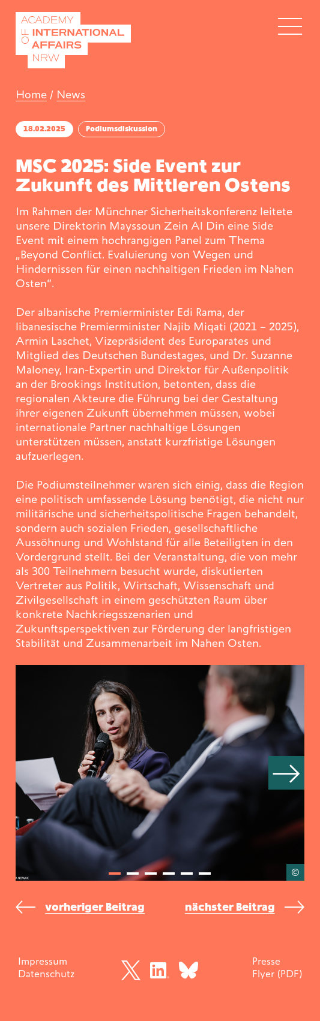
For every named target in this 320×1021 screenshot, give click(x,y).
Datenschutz (46, 973)
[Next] (286, 773)
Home (31, 94)
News (70, 94)
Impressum (42, 961)
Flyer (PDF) (277, 973)
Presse (266, 961)
